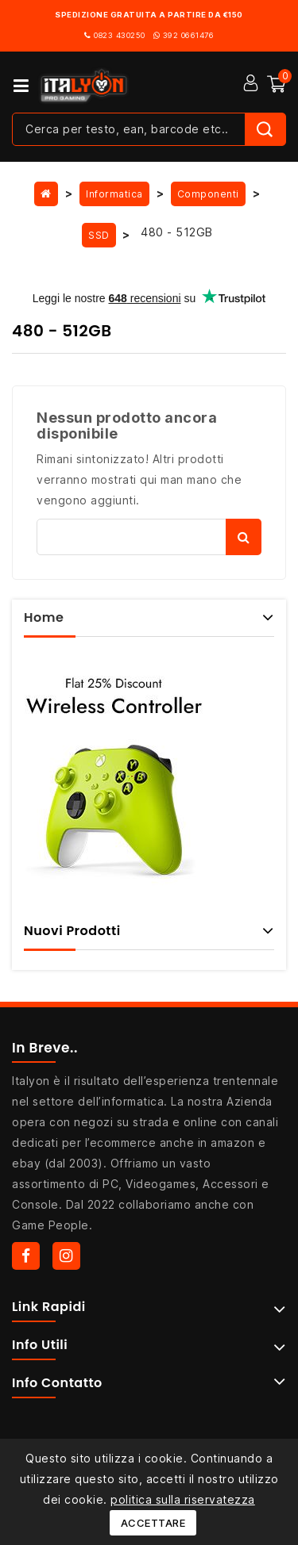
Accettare (153, 1522)
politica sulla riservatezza (182, 1499)
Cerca (243, 537)
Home (44, 617)
